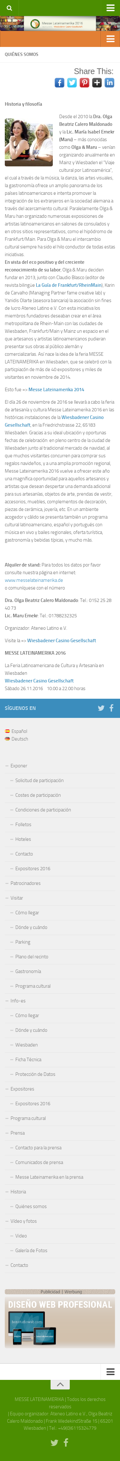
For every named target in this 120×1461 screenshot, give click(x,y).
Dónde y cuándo (31, 927)
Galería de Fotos (31, 1250)
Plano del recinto (31, 957)
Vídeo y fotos (24, 1221)
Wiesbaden (26, 1045)
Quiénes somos (31, 1206)
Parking (22, 942)
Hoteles (23, 839)
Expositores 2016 (32, 868)
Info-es (18, 1001)
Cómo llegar (27, 913)
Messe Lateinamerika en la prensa (49, 1177)
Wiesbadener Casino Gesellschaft (61, 640)
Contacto (24, 854)
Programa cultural (33, 986)
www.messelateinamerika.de (34, 580)
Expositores (22, 1089)
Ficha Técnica (28, 1059)
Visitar (17, 898)
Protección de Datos (35, 1074)
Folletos (23, 824)
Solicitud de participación (39, 780)
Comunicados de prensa (39, 1162)
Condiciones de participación (43, 810)
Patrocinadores (26, 883)
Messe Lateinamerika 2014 (56, 389)
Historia (18, 1192)
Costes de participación (38, 795)
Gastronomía (28, 971)
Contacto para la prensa (38, 1148)
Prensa (18, 1133)
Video (21, 1236)
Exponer (19, 766)
